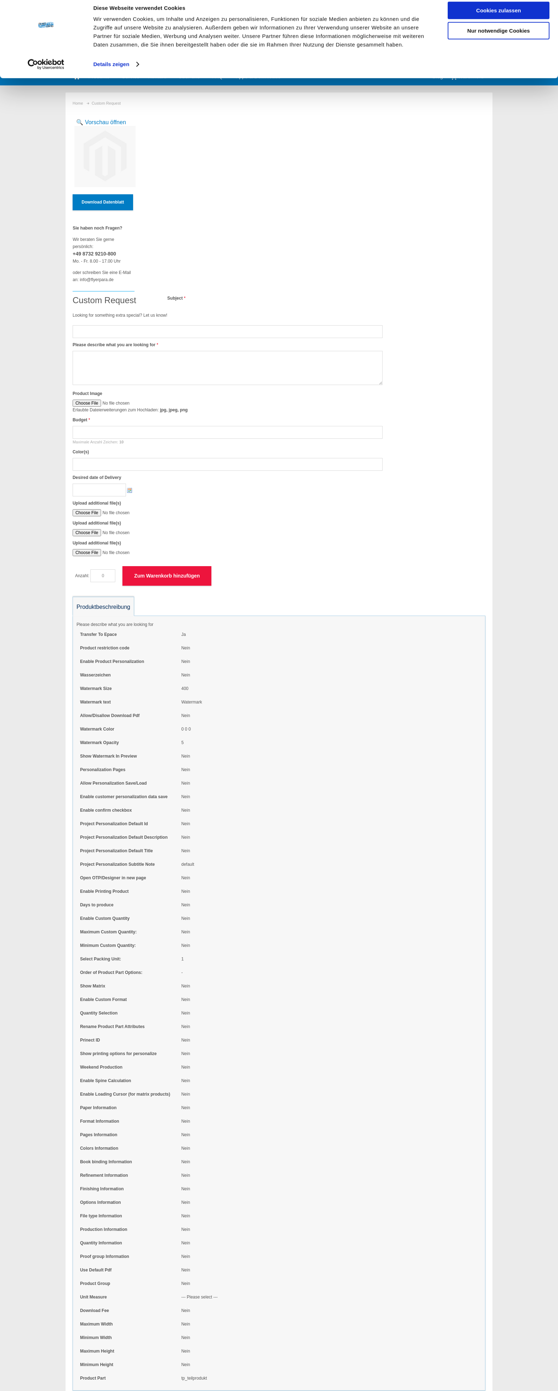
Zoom (103, 153)
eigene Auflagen (264, 1302)
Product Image (157, 216)
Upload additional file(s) (167, 325)
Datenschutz (352, 1373)
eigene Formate (264, 1293)
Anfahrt (475, 1373)
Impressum (442, 1373)
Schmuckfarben (264, 1311)
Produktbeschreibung (103, 429)
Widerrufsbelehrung (397, 1373)
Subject (245, 120)
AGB (320, 1373)
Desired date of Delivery (167, 299)
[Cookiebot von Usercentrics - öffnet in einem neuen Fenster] (46, 71)
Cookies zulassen (498, 17)
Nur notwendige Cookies (498, 38)
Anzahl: (152, 398)
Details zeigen (111, 71)
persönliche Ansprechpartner (276, 1320)
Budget (150, 242)
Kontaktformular (121, 1348)
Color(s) (151, 274)
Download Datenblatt (102, 202)
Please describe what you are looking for (184, 167)
